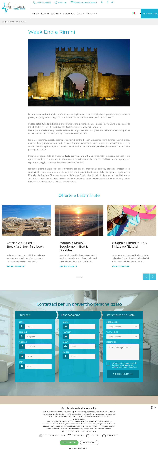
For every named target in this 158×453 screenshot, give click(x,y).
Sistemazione (112, 322)
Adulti (65, 342)
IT (137, 13)
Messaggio (111, 342)
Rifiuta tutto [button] (89, 443)
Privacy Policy (132, 367)
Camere (45, 13)
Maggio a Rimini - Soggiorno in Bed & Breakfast (73, 246)
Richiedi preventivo (123, 374)
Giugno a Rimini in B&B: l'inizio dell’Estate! (129, 244)
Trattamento (112, 332)
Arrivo (66, 322)
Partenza (67, 332)
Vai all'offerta (15, 266)
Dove (80, 13)
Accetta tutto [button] (69, 443)
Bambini (66, 352)
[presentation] (146, 277)
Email (21, 352)
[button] (79, 448)
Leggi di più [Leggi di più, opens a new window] (91, 431)
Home (5, 21)
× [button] (155, 407)
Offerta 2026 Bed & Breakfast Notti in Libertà (25, 244)
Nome (21, 322)
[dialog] (79, 428)
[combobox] (152, 407)
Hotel (36, 13)
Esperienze (69, 13)
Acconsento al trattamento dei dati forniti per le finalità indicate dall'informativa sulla (124, 365)
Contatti (91, 13)
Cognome (23, 332)
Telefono (23, 342)
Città (21, 362)
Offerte (56, 13)
